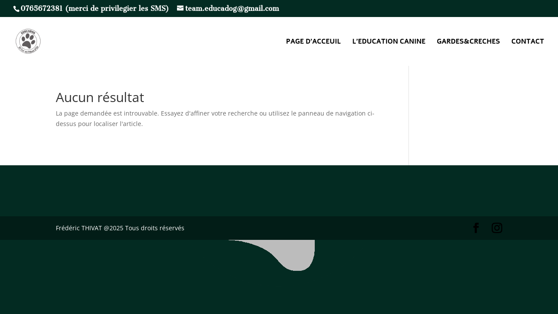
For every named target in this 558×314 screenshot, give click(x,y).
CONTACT (527, 42)
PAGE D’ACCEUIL (313, 42)
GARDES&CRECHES (468, 42)
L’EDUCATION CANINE (388, 42)
